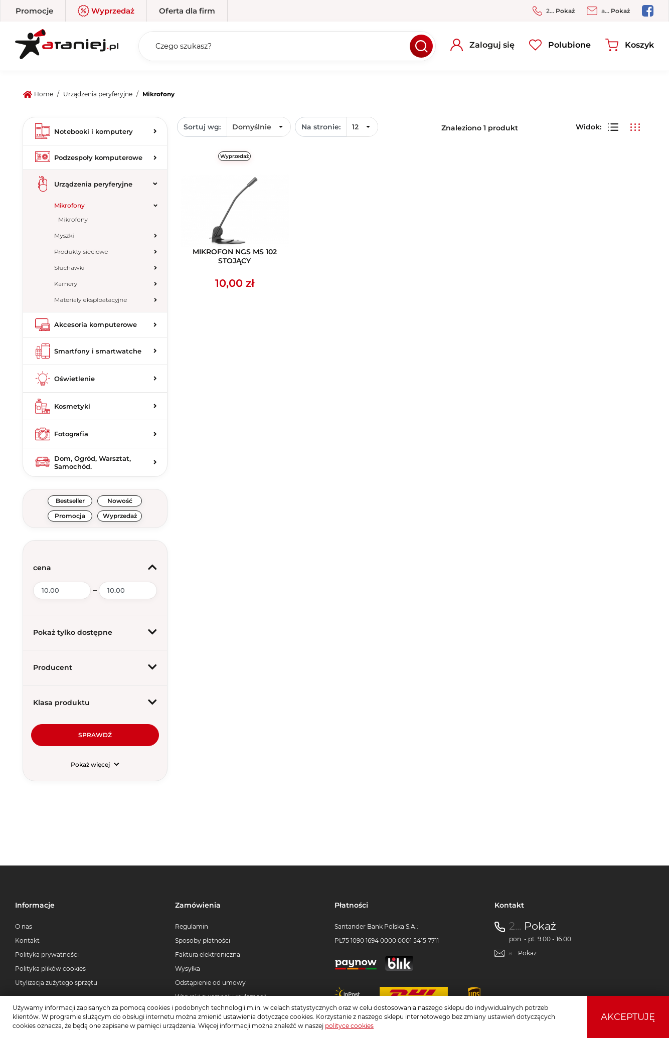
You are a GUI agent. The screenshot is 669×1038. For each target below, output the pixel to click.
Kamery (65, 283)
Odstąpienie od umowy (210, 982)
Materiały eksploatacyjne (90, 299)
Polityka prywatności (47, 954)
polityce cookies (349, 1025)
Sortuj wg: (202, 126)
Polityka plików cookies (50, 968)
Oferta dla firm (187, 11)
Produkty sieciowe (81, 251)
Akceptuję (628, 1016)
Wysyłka (187, 968)
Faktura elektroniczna (207, 954)
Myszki (64, 235)
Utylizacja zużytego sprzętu (56, 982)
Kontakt (27, 940)
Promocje (34, 11)
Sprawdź (95, 735)
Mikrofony (69, 205)
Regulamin (191, 926)
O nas (23, 926)
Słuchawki (69, 267)
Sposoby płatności (202, 940)
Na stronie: (321, 126)
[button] (95, 568)
